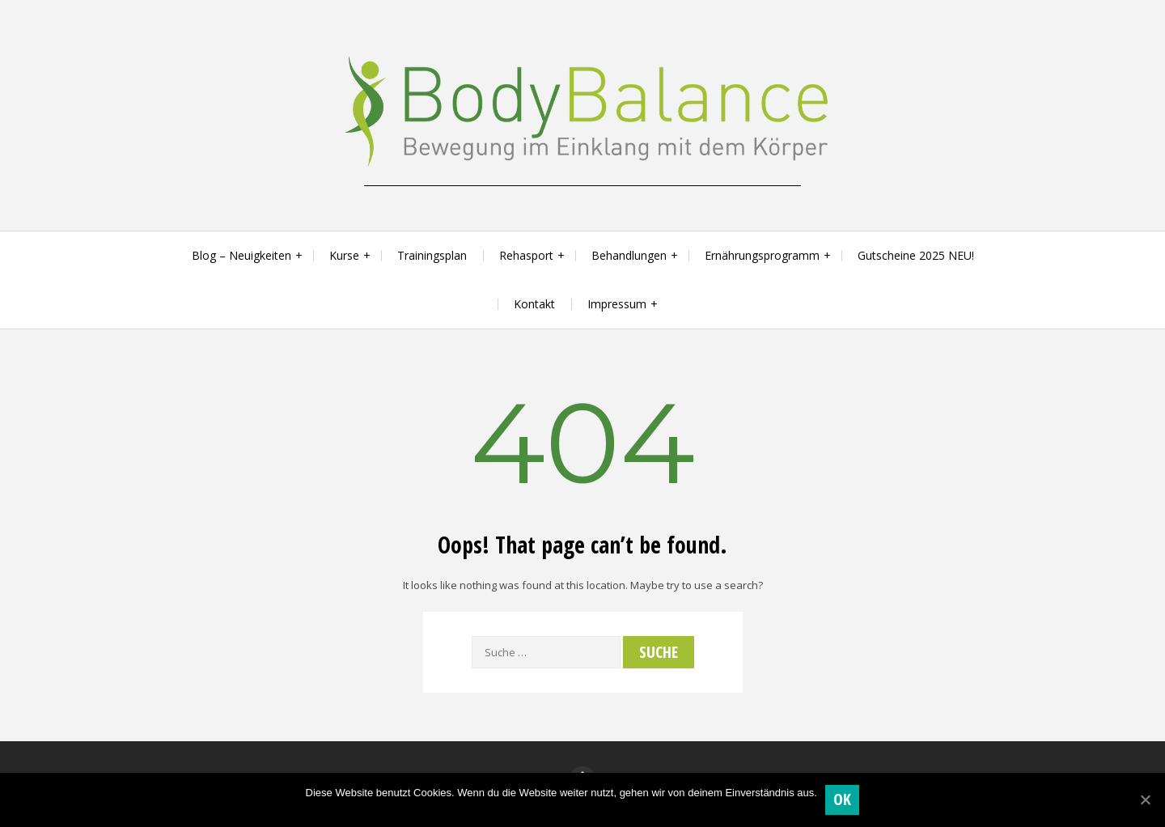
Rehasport (526, 255)
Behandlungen (629, 255)
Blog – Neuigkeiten (241, 255)
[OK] (1145, 799)
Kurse (344, 255)
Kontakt (534, 304)
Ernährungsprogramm (762, 255)
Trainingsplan (432, 255)
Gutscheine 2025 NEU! (916, 255)
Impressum (616, 304)
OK (842, 799)
